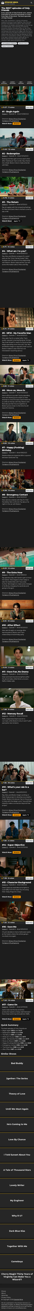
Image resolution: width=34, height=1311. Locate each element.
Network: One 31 (23, 43)
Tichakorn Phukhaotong (10, 121)
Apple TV (17, 221)
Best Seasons (21, 82)
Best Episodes (4, 82)
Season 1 (5, 114)
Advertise (4, 1295)
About (3, 1293)
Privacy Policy (6, 1297)
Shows (3, 1291)
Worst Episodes (12, 82)
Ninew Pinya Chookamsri (17, 119)
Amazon (17, 123)
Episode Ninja (18, 1299)
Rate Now (29, 107)
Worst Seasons (29, 82)
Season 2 (5, 674)
